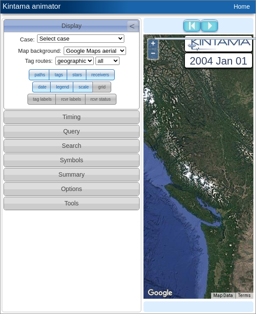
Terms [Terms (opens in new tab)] (244, 295)
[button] (40, 74)
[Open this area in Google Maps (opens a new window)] (160, 293)
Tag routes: (38, 61)
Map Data (223, 295)
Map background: (39, 51)
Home (242, 6)
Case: (27, 39)
